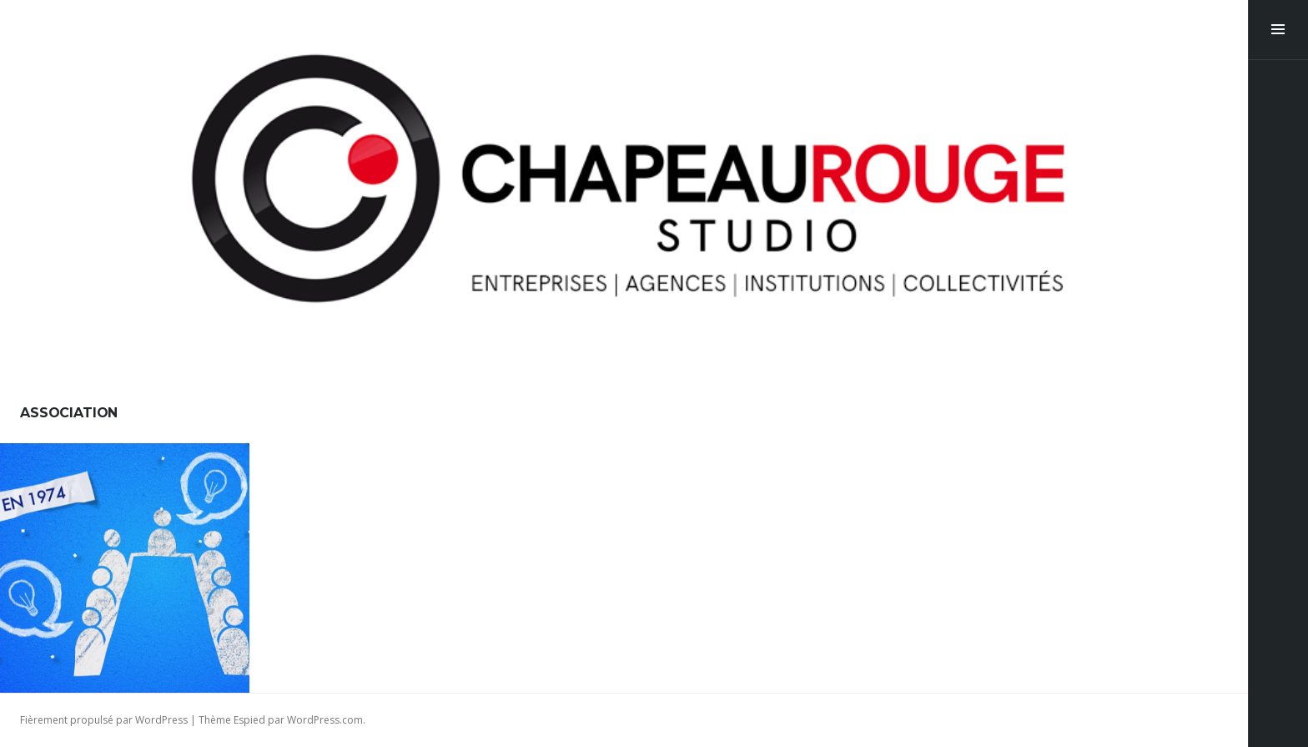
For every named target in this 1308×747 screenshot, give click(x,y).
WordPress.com (325, 720)
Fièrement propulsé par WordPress (104, 720)
